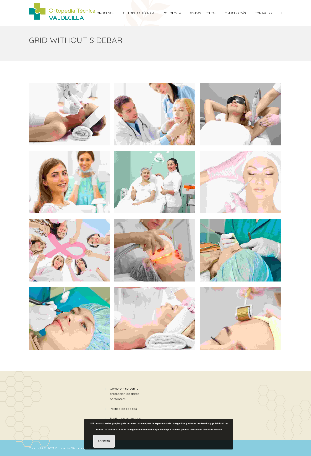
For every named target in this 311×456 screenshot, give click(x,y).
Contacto (263, 13)
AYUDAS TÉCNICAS (203, 13)
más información (212, 429)
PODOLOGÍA (172, 13)
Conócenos (104, 13)
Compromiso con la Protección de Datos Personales (124, 394)
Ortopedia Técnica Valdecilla (76, 448)
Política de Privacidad (125, 418)
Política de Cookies (123, 409)
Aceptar (104, 441)
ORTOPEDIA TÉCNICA (138, 13)
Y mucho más (235, 13)
